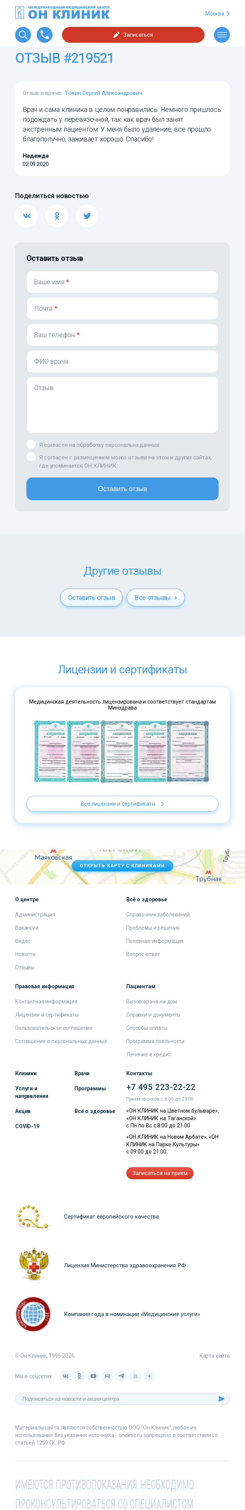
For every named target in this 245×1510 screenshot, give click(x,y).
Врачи (82, 1073)
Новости (25, 954)
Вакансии (27, 928)
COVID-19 (27, 1126)
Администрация (35, 915)
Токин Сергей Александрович (103, 93)
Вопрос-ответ (143, 954)
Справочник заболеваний (158, 915)
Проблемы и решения (153, 928)
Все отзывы (156, 598)
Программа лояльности (155, 1041)
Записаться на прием (160, 1173)
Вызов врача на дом (151, 1001)
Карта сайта (215, 1356)
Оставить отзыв (122, 489)
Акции (23, 1111)
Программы (90, 1088)
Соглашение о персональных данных (61, 1041)
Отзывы (24, 967)
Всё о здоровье (94, 1111)
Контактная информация (46, 1001)
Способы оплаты (146, 1028)
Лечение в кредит (148, 1054)
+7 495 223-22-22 (160, 1087)
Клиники (26, 1073)
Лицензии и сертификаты (47, 1015)
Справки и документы (153, 1015)
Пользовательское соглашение (54, 1028)
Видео (23, 941)
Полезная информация (154, 941)
